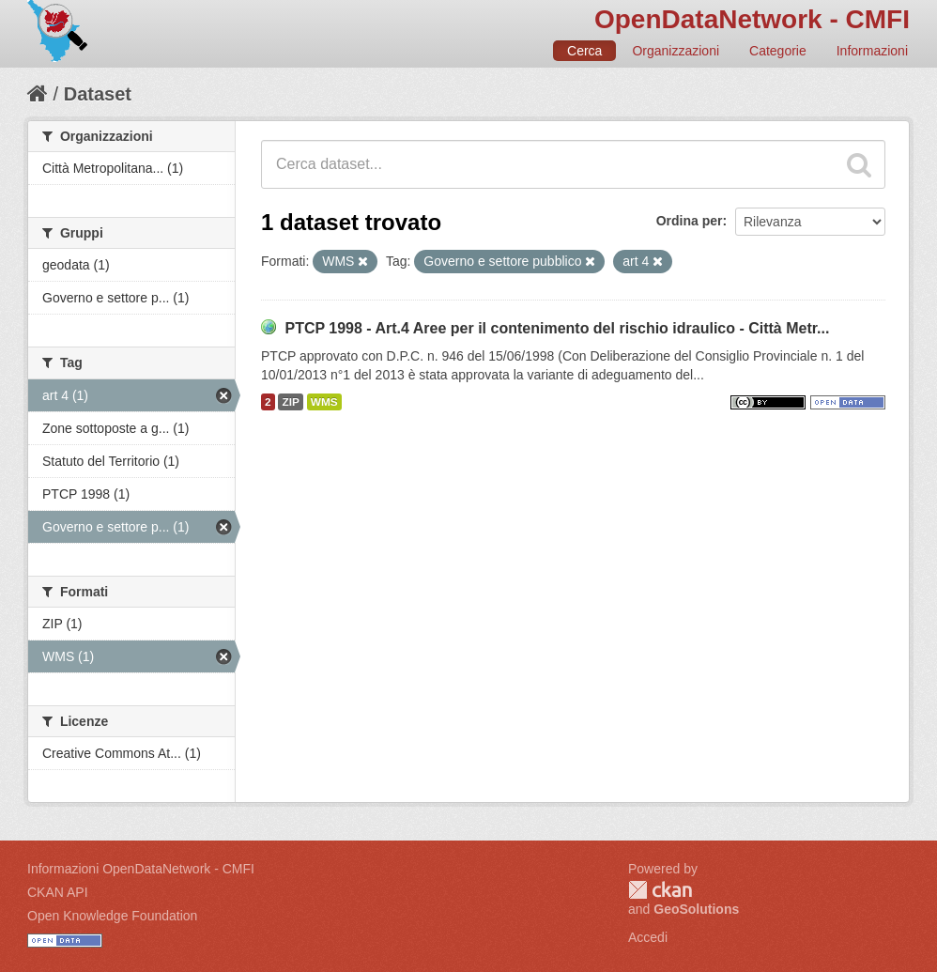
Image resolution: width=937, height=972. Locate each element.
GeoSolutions (696, 909)
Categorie (777, 50)
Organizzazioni (675, 50)
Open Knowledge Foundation (112, 915)
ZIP (290, 402)
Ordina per (689, 220)
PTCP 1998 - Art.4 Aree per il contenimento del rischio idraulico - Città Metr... (556, 328)
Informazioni (872, 50)
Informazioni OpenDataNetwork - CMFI (140, 868)
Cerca (584, 50)
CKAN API (57, 892)
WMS (324, 402)
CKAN (660, 890)
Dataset (97, 94)
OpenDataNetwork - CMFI (752, 19)
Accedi (648, 937)
